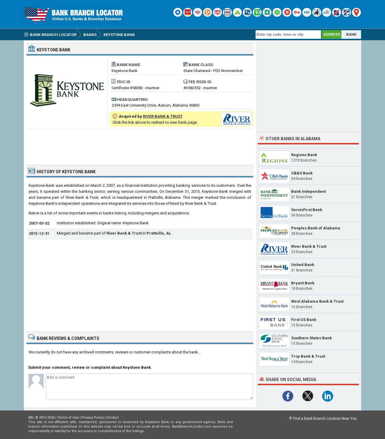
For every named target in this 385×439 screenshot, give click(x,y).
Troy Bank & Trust (308, 356)
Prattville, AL (158, 233)
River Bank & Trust (124, 233)
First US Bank (303, 319)
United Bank (302, 264)
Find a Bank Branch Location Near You (325, 418)
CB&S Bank (302, 173)
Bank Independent (308, 191)
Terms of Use (68, 417)
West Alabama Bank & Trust (317, 301)
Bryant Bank (302, 283)
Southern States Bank (311, 338)
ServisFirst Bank (306, 209)
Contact (112, 417)
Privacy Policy (93, 417)
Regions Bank (304, 155)
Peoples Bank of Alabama (315, 228)
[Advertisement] (139, 144)
